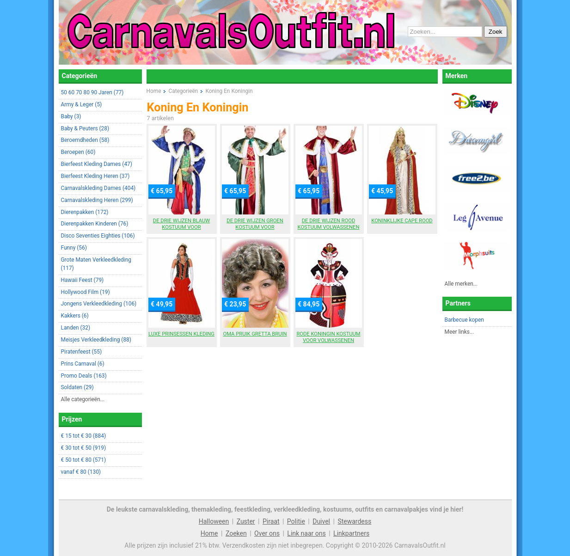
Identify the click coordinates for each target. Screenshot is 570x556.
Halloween (214, 521)
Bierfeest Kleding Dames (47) (96, 164)
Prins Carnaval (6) (82, 363)
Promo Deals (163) (84, 376)
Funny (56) (74, 247)
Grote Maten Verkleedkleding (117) (96, 264)
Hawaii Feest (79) (82, 280)
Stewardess (354, 521)
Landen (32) (76, 327)
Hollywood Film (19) (85, 292)
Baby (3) (71, 116)
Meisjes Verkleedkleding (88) (96, 339)
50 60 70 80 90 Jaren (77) (92, 92)
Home (209, 533)
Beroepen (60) (78, 152)
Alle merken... (461, 284)
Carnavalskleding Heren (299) (97, 200)
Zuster (246, 521)
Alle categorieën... (83, 399)
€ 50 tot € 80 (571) (83, 460)
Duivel (321, 521)
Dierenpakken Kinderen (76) (95, 223)
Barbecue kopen (464, 320)
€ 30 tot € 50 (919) (83, 448)
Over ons (267, 533)
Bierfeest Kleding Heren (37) (95, 176)
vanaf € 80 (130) (81, 472)
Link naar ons (306, 533)
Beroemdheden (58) (85, 140)
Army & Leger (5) (81, 104)
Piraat (271, 521)
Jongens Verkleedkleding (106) (99, 303)
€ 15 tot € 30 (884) (83, 436)
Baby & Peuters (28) (85, 128)
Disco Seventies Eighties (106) (98, 235)
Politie (296, 521)
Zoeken (236, 533)
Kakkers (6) (75, 315)
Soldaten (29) (77, 387)
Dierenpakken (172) (85, 212)
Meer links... (459, 332)
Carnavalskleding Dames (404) (98, 188)
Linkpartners (351, 533)
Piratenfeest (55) (81, 351)
